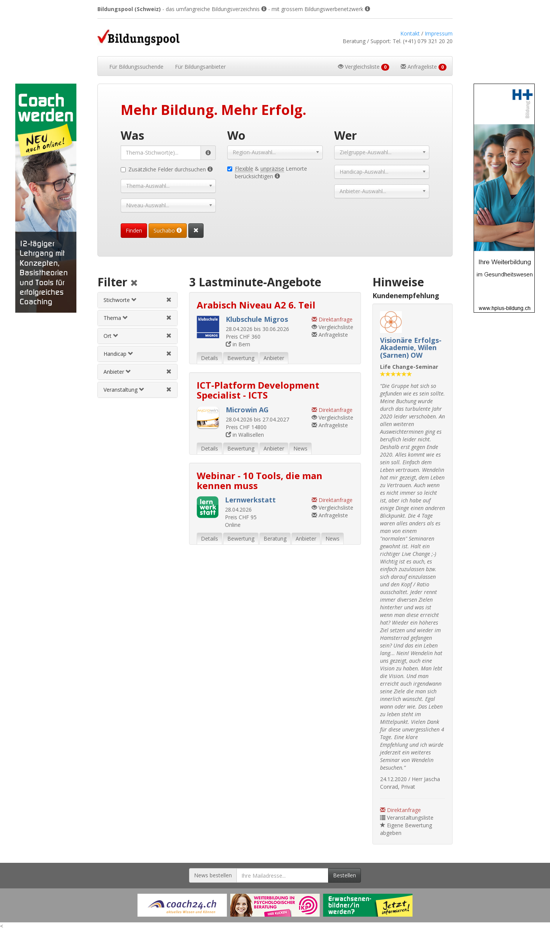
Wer (345, 135)
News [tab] (300, 448)
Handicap (118, 353)
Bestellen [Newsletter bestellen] (344, 875)
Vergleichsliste (332, 327)
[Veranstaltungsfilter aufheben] (168, 389)
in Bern (238, 344)
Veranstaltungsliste (407, 817)
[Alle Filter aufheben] (134, 283)
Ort (111, 335)
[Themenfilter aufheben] (168, 317)
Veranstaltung (124, 389)
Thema (116, 317)
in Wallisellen (245, 434)
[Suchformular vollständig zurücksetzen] (196, 230)
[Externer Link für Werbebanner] (182, 905)
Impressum (439, 33)
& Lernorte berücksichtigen (267, 172)
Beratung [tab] (275, 538)
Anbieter (117, 371)
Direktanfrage (400, 810)
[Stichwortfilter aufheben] (168, 300)
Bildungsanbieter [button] (200, 66)
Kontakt (410, 33)
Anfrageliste (330, 334)
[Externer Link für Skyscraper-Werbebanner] (46, 198)
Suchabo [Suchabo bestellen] (168, 230)
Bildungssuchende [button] (136, 66)
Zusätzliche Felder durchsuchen (167, 169)
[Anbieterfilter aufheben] (168, 371)
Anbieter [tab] (274, 358)
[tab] (137, 300)
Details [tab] (209, 358)
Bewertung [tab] (240, 358)
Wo (236, 135)
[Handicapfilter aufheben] (168, 353)
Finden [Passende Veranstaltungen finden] (134, 230)
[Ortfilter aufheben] (168, 335)
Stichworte (120, 300)
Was (132, 135)
